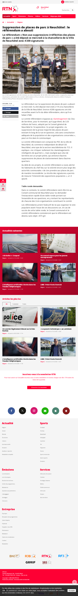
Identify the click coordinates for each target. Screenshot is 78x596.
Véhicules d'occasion (45, 473)
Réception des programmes (9, 517)
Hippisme (42, 447)
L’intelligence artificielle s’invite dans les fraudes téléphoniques (19, 286)
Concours (4, 500)
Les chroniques (6, 477)
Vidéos (37, 16)
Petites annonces (45, 487)
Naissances (5, 487)
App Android (66, 410)
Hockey (42, 430)
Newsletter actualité (7, 454)
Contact (4, 540)
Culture (4, 441)
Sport (14, 16)
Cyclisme (42, 441)
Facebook (11, 410)
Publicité (4, 523)
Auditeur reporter (7, 451)
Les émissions (6, 473)
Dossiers (4, 447)
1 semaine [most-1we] (15, 304)
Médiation (5, 533)
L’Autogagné (5, 494)
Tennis (42, 451)
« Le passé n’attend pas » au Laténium (56, 329)
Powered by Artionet (7, 579)
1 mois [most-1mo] (24, 304)
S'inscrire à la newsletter (39, 387)
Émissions (22, 16)
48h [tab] (7, 304)
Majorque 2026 (55, 16)
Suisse (3, 430)
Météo (42, 484)
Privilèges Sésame (45, 480)
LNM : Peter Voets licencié (51, 285)
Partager (7, 108)
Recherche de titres (7, 480)
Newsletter (5, 543)
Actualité (6, 16)
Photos (30, 16)
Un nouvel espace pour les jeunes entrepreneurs (54, 256)
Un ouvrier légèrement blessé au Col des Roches (18, 330)
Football (42, 427)
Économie (5, 437)
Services (45, 16)
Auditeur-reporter (67, 1)
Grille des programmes (8, 484)
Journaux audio (6, 444)
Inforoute (42, 490)
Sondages (4, 497)
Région (20, 22)
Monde (4, 434)
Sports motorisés (44, 454)
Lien (6, 116)
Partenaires (5, 530)
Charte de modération (8, 537)
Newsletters (45, 410)
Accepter (72, 590)
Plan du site (24, 575)
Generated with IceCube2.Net (21, 579)
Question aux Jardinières (9, 490)
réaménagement (60, 119)
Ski (41, 444)
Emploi (42, 494)
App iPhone (55, 410)
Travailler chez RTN (7, 527)
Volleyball (42, 437)
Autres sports (43, 458)
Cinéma (42, 477)
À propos (4, 513)
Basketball (43, 434)
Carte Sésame (6, 520)
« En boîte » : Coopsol (10, 255)
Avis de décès (44, 497)
